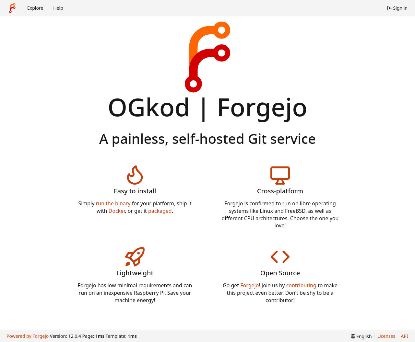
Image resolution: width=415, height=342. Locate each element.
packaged (160, 210)
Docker (117, 210)
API (404, 336)
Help (58, 8)
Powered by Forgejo (27, 336)
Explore (35, 8)
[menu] (361, 336)
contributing (301, 285)
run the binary (113, 203)
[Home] (12, 8)
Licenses (386, 336)
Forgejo (249, 285)
